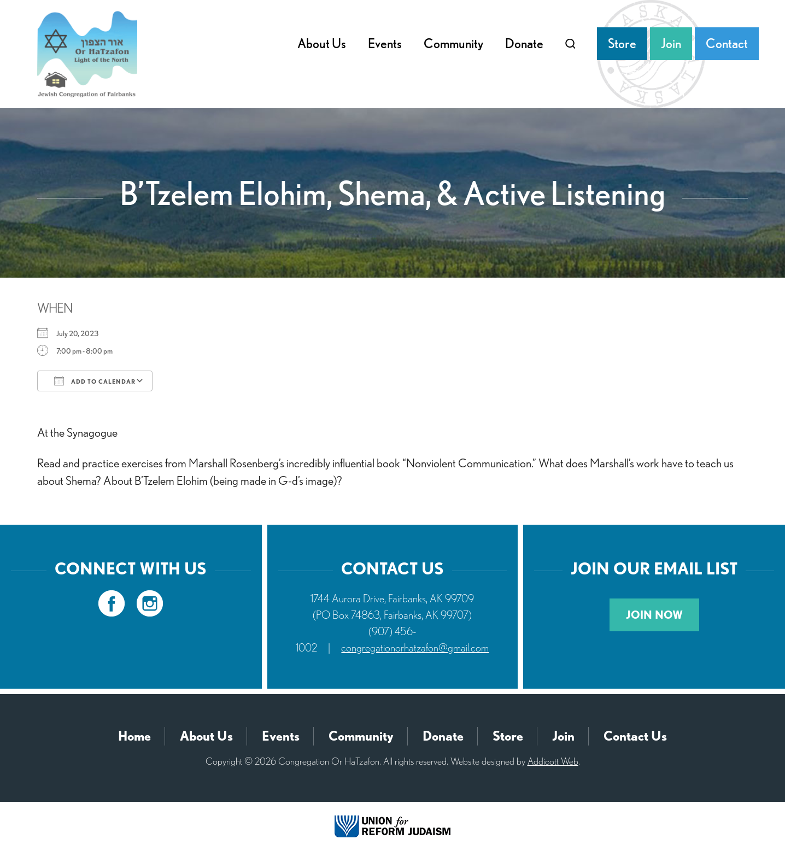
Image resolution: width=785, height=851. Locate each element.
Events (385, 43)
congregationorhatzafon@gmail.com (415, 647)
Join (671, 43)
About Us (321, 43)
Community (453, 43)
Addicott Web (553, 761)
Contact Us (635, 736)
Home (134, 736)
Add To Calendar (95, 381)
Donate (524, 43)
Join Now (654, 614)
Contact (727, 43)
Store (622, 43)
